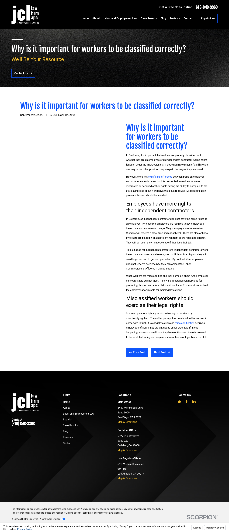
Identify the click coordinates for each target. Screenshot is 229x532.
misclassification (184, 323)
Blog (65, 431)
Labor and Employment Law (78, 413)
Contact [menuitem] (188, 18)
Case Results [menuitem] (149, 18)
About (66, 407)
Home (66, 401)
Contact (67, 443)
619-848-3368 (207, 7)
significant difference (160, 176)
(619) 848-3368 (23, 424)
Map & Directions (127, 421)
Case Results (70, 425)
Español (67, 419)
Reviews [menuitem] (175, 18)
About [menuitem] (96, 18)
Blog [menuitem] (163, 18)
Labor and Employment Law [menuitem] (120, 18)
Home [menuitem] (85, 18)
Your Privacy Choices (52, 519)
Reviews (68, 437)
